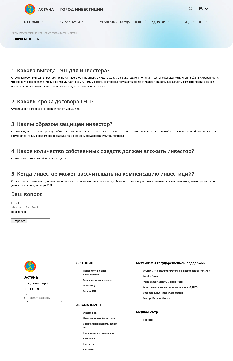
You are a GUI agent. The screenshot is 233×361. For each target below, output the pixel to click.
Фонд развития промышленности (163, 281)
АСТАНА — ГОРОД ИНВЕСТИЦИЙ (70, 9)
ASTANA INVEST (72, 22)
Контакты (88, 344)
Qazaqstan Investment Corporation (163, 292)
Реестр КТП (89, 291)
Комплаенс (89, 338)
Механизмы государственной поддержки (135, 22)
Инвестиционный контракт (99, 318)
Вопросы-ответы (68, 33)
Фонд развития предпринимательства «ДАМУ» (170, 287)
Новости (148, 319)
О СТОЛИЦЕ (34, 22)
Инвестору (89, 285)
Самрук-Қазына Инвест (156, 298)
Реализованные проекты (97, 280)
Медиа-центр (196, 22)
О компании (90, 312)
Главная (16, 33)
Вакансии (88, 349)
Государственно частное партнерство (40, 33)
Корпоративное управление (99, 333)
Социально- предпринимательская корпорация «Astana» (176, 270)
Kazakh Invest (151, 276)
